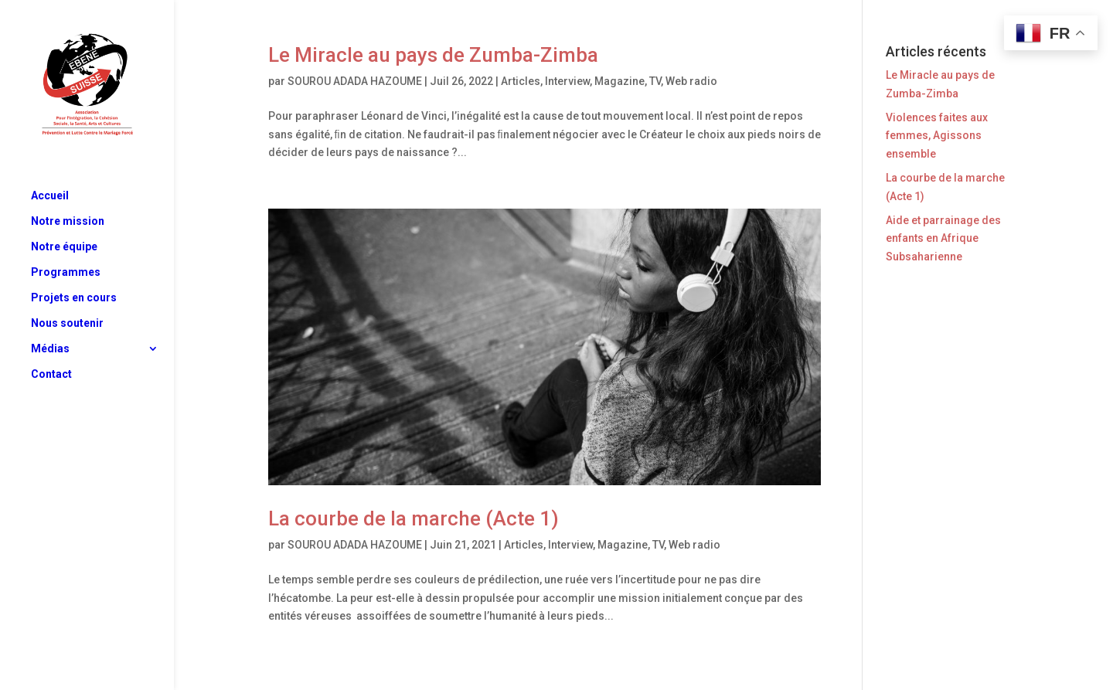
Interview (567, 81)
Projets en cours (74, 298)
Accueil (50, 196)
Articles (520, 81)
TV (655, 81)
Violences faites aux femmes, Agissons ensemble (937, 136)
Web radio (691, 81)
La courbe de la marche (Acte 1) (413, 518)
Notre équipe (64, 247)
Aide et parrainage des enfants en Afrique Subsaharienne (943, 238)
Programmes (65, 272)
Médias (50, 349)
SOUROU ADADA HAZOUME (355, 81)
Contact (51, 374)
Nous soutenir (67, 323)
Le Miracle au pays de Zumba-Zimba (433, 54)
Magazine (619, 81)
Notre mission (67, 221)
